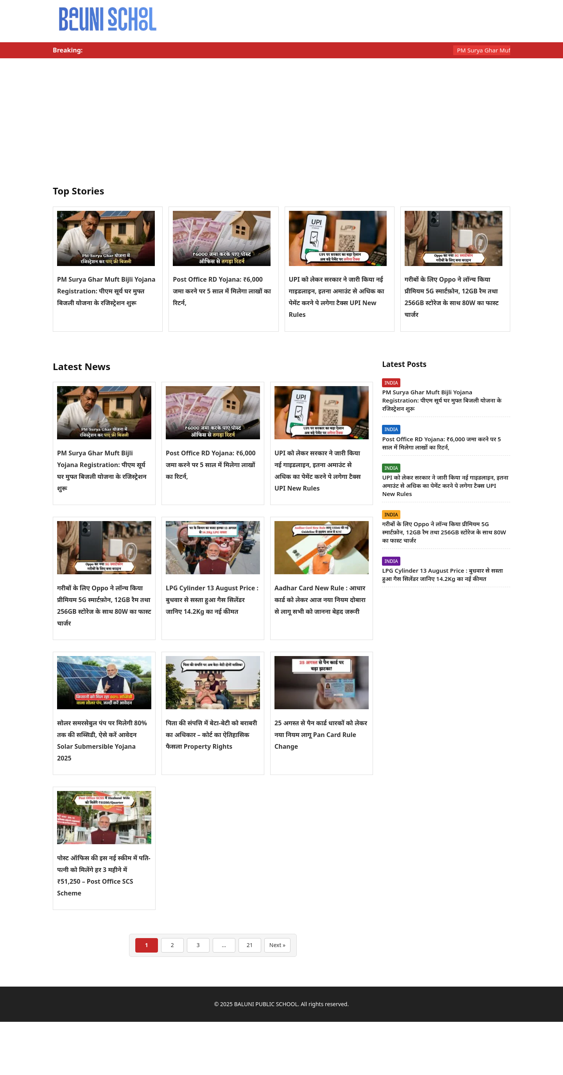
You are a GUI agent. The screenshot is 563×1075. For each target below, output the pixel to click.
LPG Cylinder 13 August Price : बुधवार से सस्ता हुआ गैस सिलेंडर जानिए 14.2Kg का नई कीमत (212, 600)
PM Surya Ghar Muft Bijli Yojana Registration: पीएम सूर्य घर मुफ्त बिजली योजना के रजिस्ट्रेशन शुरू (106, 291)
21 (250, 945)
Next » (277, 945)
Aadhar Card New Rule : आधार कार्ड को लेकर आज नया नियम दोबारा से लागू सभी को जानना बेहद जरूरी (320, 600)
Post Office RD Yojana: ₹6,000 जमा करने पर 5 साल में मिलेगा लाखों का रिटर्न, (222, 291)
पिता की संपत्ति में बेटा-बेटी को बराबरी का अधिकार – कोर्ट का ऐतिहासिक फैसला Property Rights (211, 735)
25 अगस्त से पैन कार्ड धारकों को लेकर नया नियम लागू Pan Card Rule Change (320, 735)
